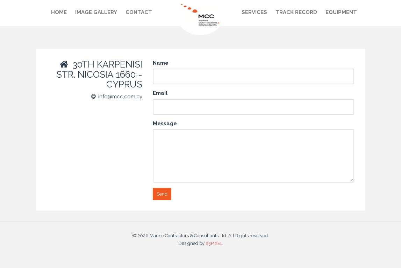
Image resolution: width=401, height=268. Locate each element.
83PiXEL (214, 243)
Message (165, 123)
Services (254, 12)
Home (59, 12)
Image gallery (96, 12)
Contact (139, 12)
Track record (296, 12)
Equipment (341, 12)
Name (161, 63)
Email (160, 93)
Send (162, 194)
